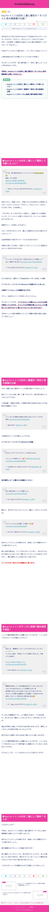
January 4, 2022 (21, 425)
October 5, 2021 (26, 670)
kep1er (4, 11)
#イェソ (8, 662)
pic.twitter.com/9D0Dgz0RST (16, 183)
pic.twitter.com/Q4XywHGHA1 (31, 262)
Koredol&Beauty (24, 4)
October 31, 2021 (31, 268)
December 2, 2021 (28, 499)
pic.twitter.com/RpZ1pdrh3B (16, 699)
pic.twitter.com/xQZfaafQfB (16, 664)
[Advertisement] (24, 115)
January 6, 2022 (34, 532)
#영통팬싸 (21, 181)
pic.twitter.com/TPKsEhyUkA (19, 419)
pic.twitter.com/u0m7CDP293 (16, 494)
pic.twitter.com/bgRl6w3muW (16, 526)
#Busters (29, 459)
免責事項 (31, 907)
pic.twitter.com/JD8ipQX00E (16, 461)
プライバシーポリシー (20, 907)
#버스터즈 (37, 459)
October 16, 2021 (30, 704)
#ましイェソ (21, 662)
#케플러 (14, 181)
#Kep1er (9, 181)
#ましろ (14, 662)
